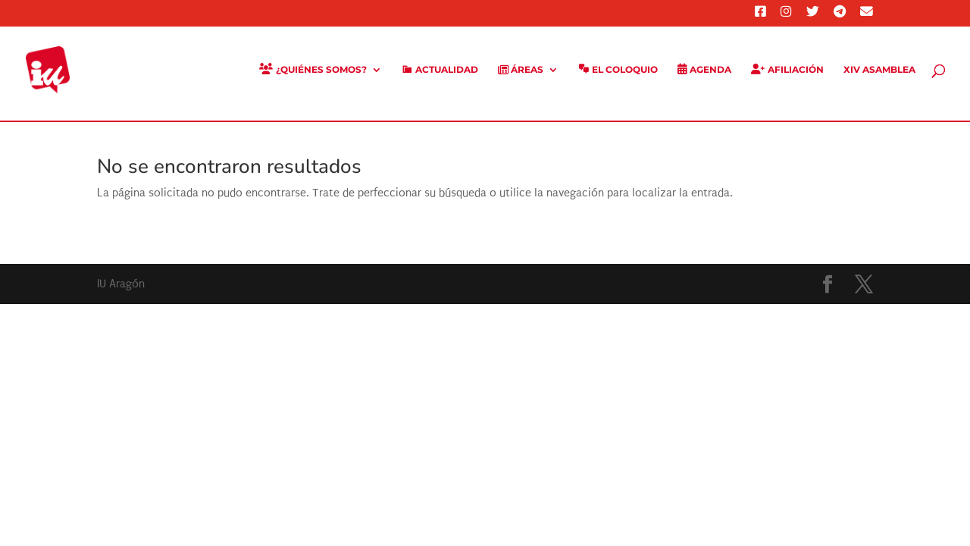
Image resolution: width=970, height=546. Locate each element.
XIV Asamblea (879, 69)
